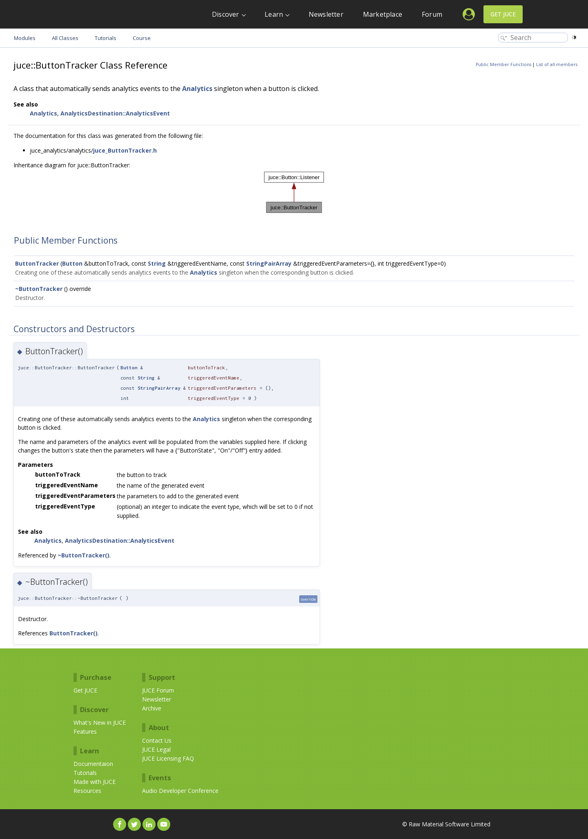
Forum (432, 14)
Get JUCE (503, 14)
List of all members (556, 64)
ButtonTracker (37, 263)
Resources (87, 791)
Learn (274, 14)
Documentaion (93, 764)
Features (85, 731)
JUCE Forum (158, 690)
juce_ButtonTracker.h (125, 150)
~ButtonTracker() (83, 555)
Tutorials (85, 773)
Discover (225, 14)
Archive (151, 708)
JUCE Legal (156, 749)
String (157, 263)
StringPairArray (269, 263)
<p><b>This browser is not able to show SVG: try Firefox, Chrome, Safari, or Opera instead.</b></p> (294, 192)
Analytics (197, 88)
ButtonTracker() (73, 633)
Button (72, 263)
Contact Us (157, 740)
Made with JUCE (95, 782)
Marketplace (382, 14)
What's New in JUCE (100, 722)
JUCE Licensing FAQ (168, 758)
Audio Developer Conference (180, 791)
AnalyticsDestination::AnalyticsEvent (115, 113)
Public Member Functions (503, 64)
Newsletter (326, 14)
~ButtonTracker (38, 289)
